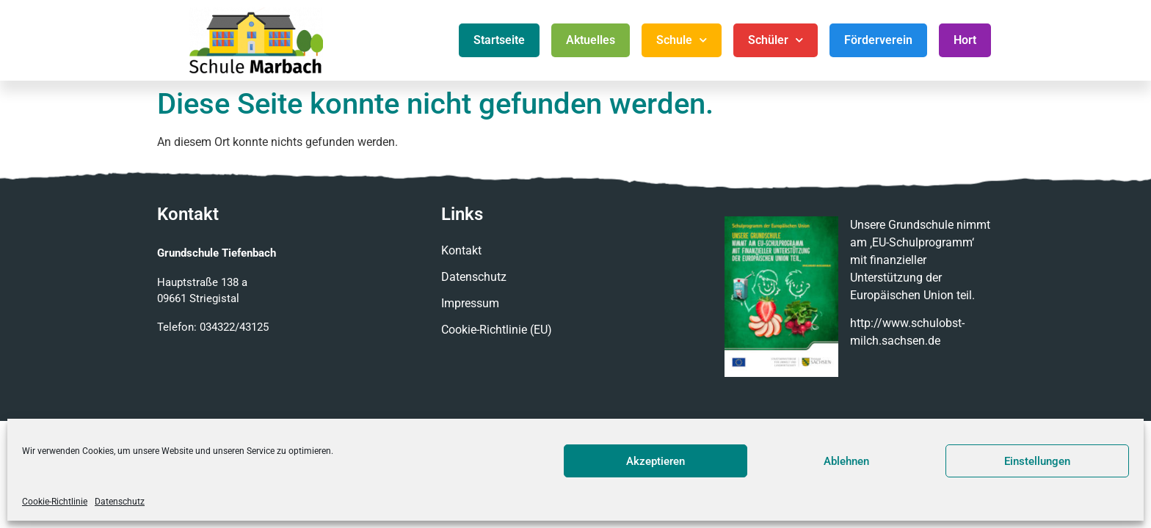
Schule (681, 40)
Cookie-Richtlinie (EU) (496, 330)
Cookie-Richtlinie (54, 501)
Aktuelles (590, 40)
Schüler (775, 40)
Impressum (470, 303)
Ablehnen (846, 461)
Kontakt (461, 250)
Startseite (499, 40)
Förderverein (878, 40)
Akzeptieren (655, 461)
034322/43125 (234, 327)
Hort (965, 40)
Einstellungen (1037, 461)
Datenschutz (120, 501)
